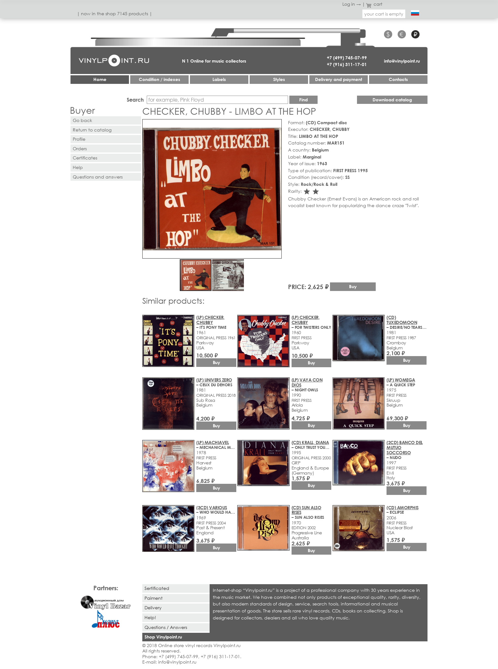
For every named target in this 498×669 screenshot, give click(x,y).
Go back (82, 120)
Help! (150, 617)
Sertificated (157, 588)
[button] (276, 125)
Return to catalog (92, 129)
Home (99, 79)
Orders (80, 148)
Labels (219, 79)
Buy (353, 286)
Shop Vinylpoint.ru (163, 636)
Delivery (153, 607)
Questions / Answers (166, 627)
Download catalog (392, 99)
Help (78, 167)
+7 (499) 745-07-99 (347, 57)
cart (374, 4)
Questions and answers (98, 176)
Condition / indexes (159, 79)
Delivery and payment (338, 79)
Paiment (154, 598)
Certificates (85, 157)
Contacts (398, 79)
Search (135, 100)
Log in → (351, 4)
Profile (79, 139)
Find (303, 99)
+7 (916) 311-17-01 (347, 64)
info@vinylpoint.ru (402, 61)
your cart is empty (383, 14)
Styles (279, 79)
